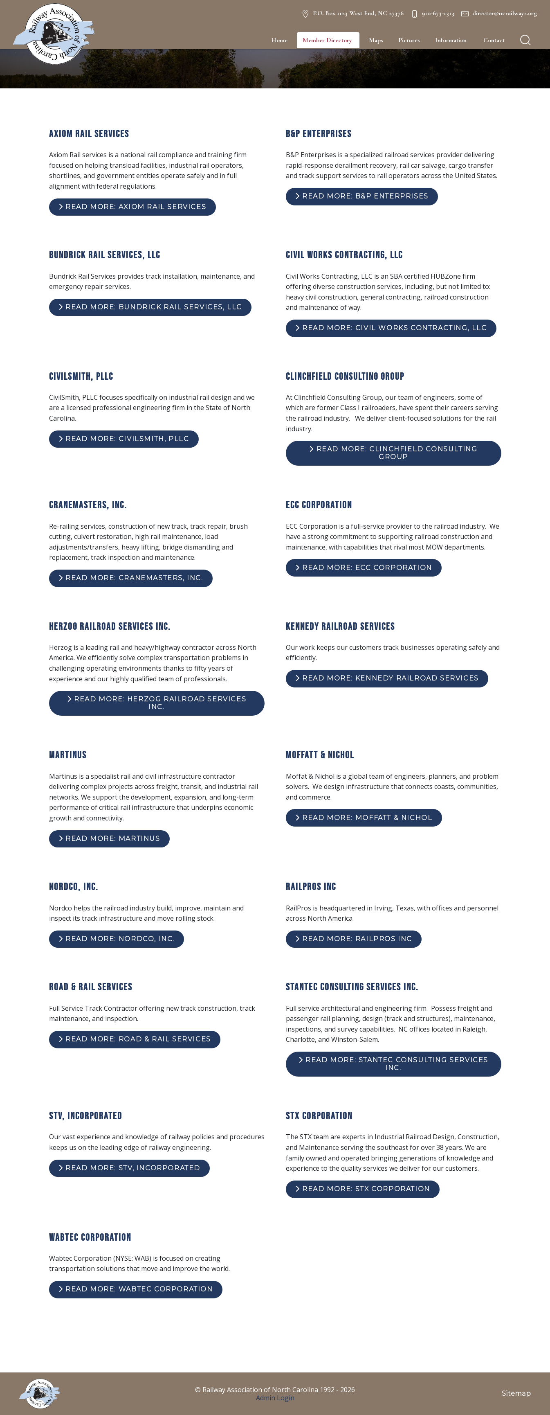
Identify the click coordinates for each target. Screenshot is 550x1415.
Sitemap (516, 1393)
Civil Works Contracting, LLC (344, 254)
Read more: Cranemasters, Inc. (130, 578)
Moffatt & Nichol (320, 754)
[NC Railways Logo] (54, 34)
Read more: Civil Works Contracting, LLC (391, 328)
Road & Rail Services (90, 986)
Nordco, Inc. (74, 886)
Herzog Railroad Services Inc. (110, 626)
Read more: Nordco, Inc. (116, 939)
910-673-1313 (438, 13)
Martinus (68, 754)
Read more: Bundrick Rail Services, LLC (150, 307)
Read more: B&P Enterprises (362, 196)
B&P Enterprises (319, 133)
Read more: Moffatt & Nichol (363, 818)
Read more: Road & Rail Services (134, 1039)
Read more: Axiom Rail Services (132, 207)
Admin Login (275, 1397)
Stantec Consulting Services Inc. (352, 986)
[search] (525, 40)
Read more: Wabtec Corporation (135, 1289)
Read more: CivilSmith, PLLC (123, 439)
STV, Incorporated (85, 1115)
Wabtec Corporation (90, 1237)
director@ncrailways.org (504, 13)
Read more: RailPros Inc (353, 939)
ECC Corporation (319, 504)
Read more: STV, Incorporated (129, 1168)
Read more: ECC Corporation (363, 568)
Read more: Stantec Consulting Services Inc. (393, 1063)
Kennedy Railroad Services (340, 626)
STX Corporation (319, 1115)
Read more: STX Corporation (362, 1189)
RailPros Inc (311, 886)
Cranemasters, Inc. (88, 504)
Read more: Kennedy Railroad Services (387, 678)
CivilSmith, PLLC (81, 376)
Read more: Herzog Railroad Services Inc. (156, 702)
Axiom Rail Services (89, 133)
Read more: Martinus (109, 839)
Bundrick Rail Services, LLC (104, 254)
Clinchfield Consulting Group (345, 376)
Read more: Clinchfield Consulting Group (393, 452)
